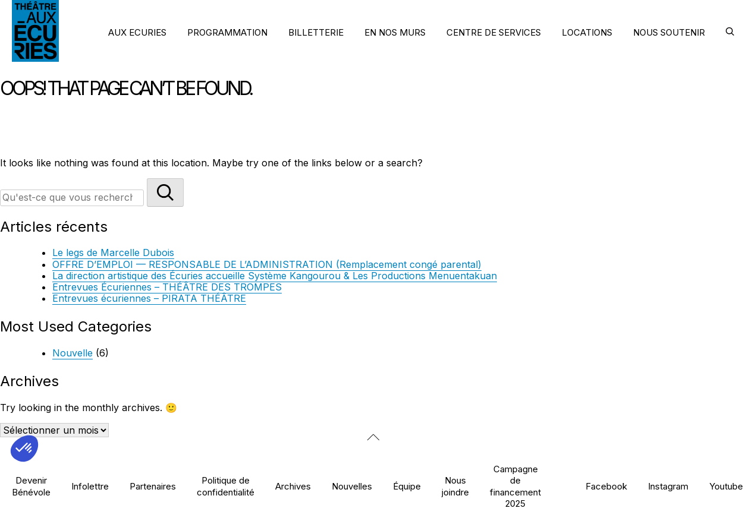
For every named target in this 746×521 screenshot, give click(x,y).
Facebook (606, 486)
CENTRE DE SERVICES (493, 32)
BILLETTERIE (316, 32)
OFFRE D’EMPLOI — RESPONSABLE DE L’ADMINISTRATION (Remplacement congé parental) (266, 264)
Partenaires (153, 486)
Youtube (726, 486)
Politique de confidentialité (225, 486)
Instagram (668, 486)
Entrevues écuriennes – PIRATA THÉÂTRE (149, 298)
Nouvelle (72, 353)
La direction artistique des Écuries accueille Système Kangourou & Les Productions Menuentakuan (274, 276)
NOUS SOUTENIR (669, 32)
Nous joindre (455, 486)
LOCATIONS (587, 32)
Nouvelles (352, 486)
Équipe (407, 486)
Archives (293, 486)
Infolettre (90, 486)
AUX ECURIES (137, 32)
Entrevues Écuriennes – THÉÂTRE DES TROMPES (167, 287)
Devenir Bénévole (31, 486)
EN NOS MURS (395, 32)
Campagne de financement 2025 (515, 486)
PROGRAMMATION (227, 32)
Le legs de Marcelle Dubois (113, 252)
